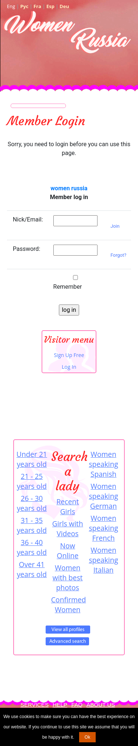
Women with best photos (68, 577)
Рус (24, 6)
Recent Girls (67, 506)
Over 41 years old (32, 569)
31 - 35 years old (32, 525)
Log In (69, 366)
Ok (87, 737)
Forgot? (118, 255)
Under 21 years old (32, 459)
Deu (64, 6)
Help (60, 705)
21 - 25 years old (32, 481)
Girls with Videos (67, 528)
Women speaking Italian (103, 560)
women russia (68, 188)
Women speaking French (103, 528)
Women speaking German (103, 496)
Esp (50, 6)
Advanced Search (67, 641)
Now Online (67, 551)
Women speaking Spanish (103, 464)
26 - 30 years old (32, 503)
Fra (37, 6)
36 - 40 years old (32, 547)
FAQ (76, 705)
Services (35, 705)
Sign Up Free (69, 355)
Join (115, 226)
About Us (100, 705)
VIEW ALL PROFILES (68, 630)
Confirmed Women (67, 605)
